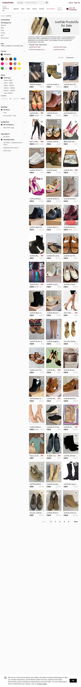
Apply (23, 99)
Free (4, 113)
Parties (41, 9)
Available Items (7, 140)
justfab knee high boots (36, 49)
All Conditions (7, 125)
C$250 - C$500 (8, 90)
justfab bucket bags (60, 47)
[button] (21, 3)
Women (16, 9)
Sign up (77, 3)
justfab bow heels (34, 47)
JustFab (8, 16)
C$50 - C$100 (7, 85)
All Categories (6, 23)
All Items (5, 110)
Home (34, 9)
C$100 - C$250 (8, 88)
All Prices (6, 78)
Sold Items (6, 151)
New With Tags (7, 128)
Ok (73, 681)
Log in (70, 3)
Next (76, 522)
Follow (66, 30)
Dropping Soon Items (9, 148)
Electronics (5, 38)
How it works (59, 9)
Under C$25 (6, 80)
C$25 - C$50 (7, 83)
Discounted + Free (8, 116)
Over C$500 (7, 93)
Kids (28, 9)
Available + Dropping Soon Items (11, 144)
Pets (2, 35)
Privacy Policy (42, 684)
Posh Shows (51, 9)
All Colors (6, 54)
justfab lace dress (59, 49)
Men (22, 9)
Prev (44, 522)
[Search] (35, 2)
